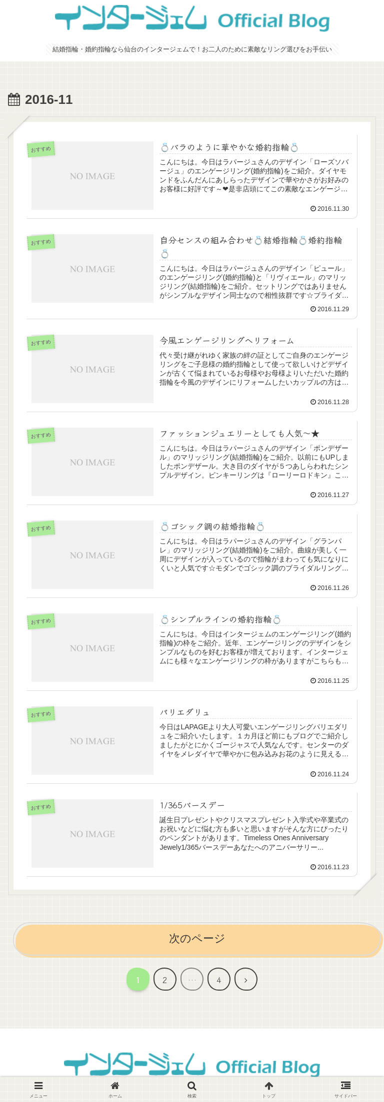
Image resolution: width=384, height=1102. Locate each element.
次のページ (197, 938)
